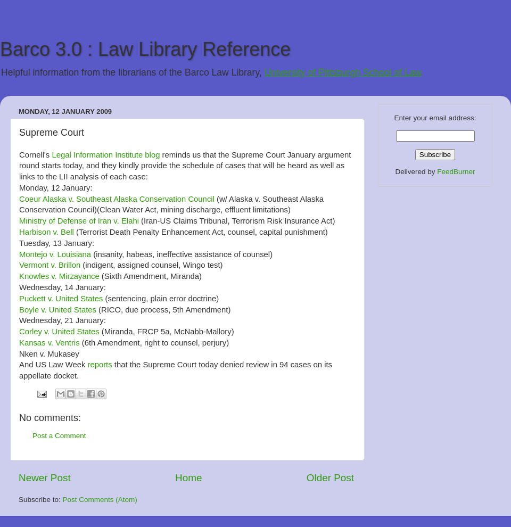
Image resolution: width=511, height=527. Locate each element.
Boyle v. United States (58, 310)
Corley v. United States (59, 331)
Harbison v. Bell (46, 232)
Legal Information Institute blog (106, 155)
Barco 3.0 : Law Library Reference (145, 49)
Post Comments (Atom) (100, 500)
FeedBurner (456, 172)
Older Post (330, 477)
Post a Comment (59, 436)
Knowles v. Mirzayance (59, 276)
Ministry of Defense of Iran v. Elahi (79, 221)
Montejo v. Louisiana (55, 254)
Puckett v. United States (61, 298)
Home (188, 477)
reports (99, 364)
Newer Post (45, 477)
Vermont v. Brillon (49, 265)
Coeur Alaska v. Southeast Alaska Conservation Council (117, 199)
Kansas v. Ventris (49, 343)
